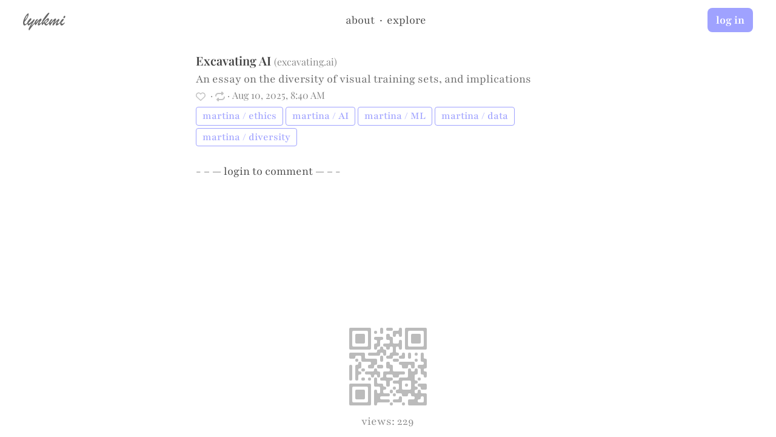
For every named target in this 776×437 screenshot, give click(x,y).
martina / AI (320, 116)
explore (406, 20)
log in (730, 20)
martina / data (474, 116)
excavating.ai (305, 61)
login (237, 171)
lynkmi (43, 19)
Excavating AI (233, 60)
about (360, 20)
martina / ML (395, 116)
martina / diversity (246, 137)
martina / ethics (239, 116)
